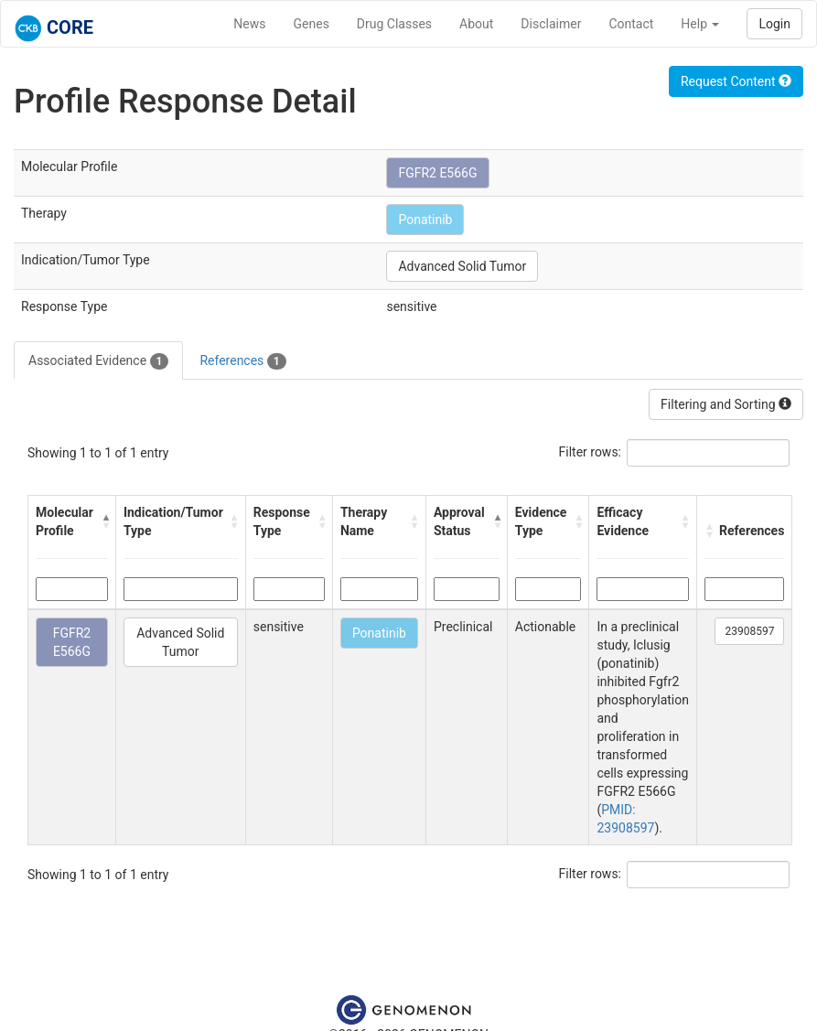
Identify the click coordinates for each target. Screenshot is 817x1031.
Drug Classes (394, 23)
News (249, 23)
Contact (630, 23)
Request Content (736, 81)
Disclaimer (551, 23)
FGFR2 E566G (437, 173)
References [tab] (242, 361)
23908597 (749, 631)
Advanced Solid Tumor (462, 266)
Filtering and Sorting (726, 404)
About (476, 23)
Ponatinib (425, 219)
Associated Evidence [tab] (98, 361)
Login (774, 23)
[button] (104, 521)
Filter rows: (590, 452)
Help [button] (700, 23)
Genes (311, 23)
